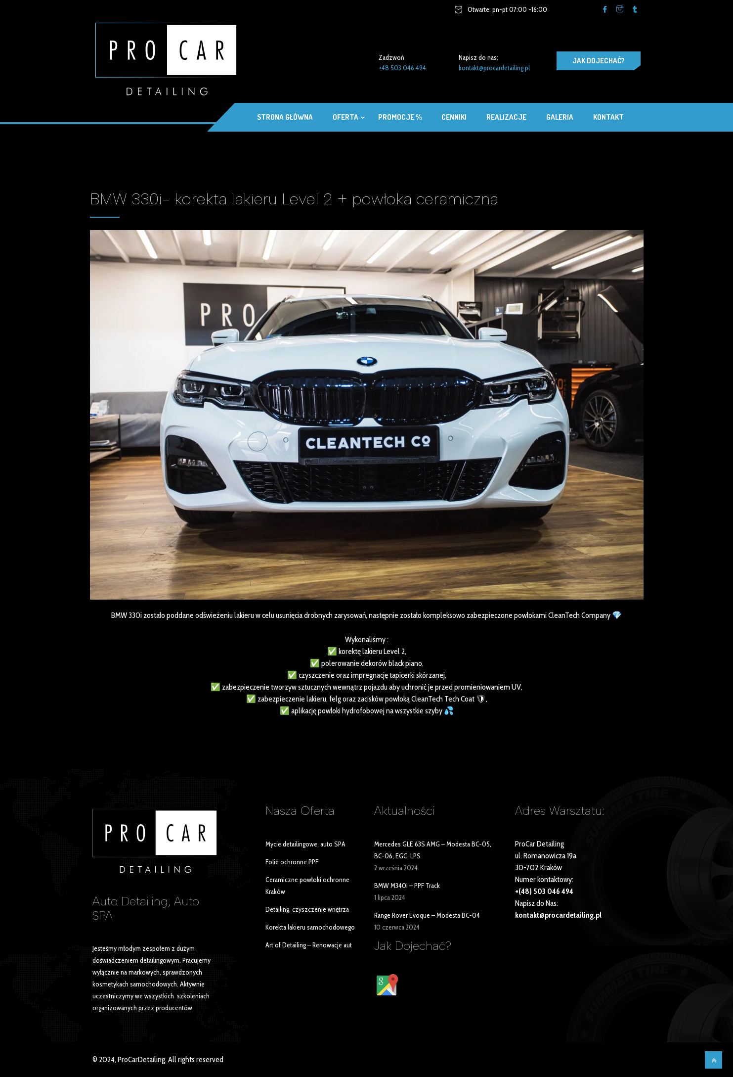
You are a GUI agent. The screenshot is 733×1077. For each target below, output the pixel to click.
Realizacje (506, 117)
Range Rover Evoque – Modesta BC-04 (427, 915)
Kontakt (608, 117)
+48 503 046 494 (402, 67)
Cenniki (454, 117)
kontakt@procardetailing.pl (494, 67)
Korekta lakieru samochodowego (310, 927)
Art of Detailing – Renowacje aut (308, 944)
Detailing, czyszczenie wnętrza (307, 909)
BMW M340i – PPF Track (407, 885)
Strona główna (285, 117)
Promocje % (400, 117)
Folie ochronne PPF (291, 861)
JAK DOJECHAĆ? (598, 60)
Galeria (559, 117)
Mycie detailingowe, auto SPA (305, 844)
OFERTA (345, 117)
